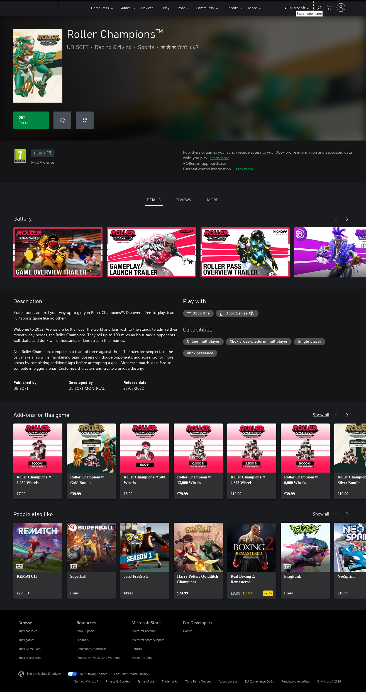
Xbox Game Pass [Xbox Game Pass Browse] (29, 648)
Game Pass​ (100, 7)
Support (231, 7)
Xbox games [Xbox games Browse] (26, 640)
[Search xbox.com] (318, 7)
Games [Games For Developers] (187, 631)
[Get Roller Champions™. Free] (31, 120)
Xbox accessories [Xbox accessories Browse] (29, 657)
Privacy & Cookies (118, 681)
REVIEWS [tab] (183, 199)
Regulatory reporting (295, 681)
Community (205, 7)
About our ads (228, 681)
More (252, 7)
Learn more (219, 157)
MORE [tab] (212, 199)
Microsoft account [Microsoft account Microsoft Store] (143, 631)
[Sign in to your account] (341, 7)
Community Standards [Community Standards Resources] (91, 648)
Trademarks (170, 681)
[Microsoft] (37, 7)
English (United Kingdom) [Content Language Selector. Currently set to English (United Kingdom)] (44, 673)
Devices (147, 7)
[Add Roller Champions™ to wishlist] (62, 120)
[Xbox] (74, 7)
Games (125, 7)
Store (181, 7)
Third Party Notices (198, 681)
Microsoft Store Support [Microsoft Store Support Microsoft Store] (147, 640)
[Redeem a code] (85, 120)
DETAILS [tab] (153, 199)
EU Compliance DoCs (259, 681)
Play (166, 7)
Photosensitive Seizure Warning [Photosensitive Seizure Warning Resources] (98, 657)
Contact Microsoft (86, 681)
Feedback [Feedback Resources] (83, 640)
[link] (37, 461)
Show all (321, 414)
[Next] (347, 219)
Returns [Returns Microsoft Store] (136, 648)
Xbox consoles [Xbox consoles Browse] (27, 631)
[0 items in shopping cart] (329, 7)
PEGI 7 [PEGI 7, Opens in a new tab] (42, 153)
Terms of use (146, 681)
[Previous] (335, 219)
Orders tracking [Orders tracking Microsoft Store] (141, 657)
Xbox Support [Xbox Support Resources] (85, 631)
